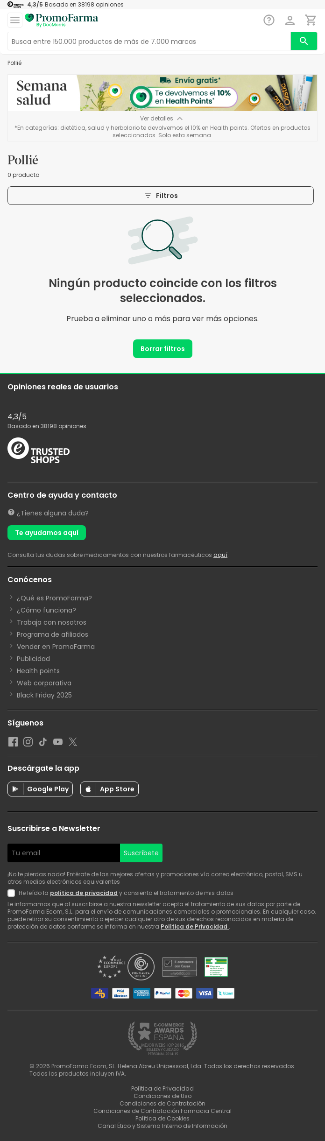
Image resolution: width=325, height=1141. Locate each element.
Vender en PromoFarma (56, 646)
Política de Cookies (162, 1118)
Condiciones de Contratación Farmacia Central (162, 1111)
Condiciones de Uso (162, 1096)
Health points (38, 671)
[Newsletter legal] (13, 893)
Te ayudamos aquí (46, 532)
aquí (220, 555)
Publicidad (33, 658)
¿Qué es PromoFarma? (54, 598)
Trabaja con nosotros (51, 622)
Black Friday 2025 (44, 695)
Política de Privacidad (195, 926)
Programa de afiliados (52, 634)
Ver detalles (162, 118)
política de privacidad (84, 893)
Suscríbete (141, 853)
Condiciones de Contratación (162, 1103)
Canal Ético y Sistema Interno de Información (162, 1126)
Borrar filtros (163, 348)
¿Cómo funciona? (46, 610)
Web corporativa (44, 683)
